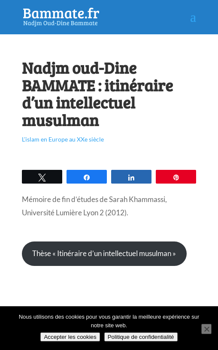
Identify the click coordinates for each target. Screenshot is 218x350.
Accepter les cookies (70, 337)
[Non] (206, 329)
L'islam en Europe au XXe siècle (63, 139)
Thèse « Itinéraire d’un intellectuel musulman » (104, 253)
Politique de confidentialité (141, 337)
